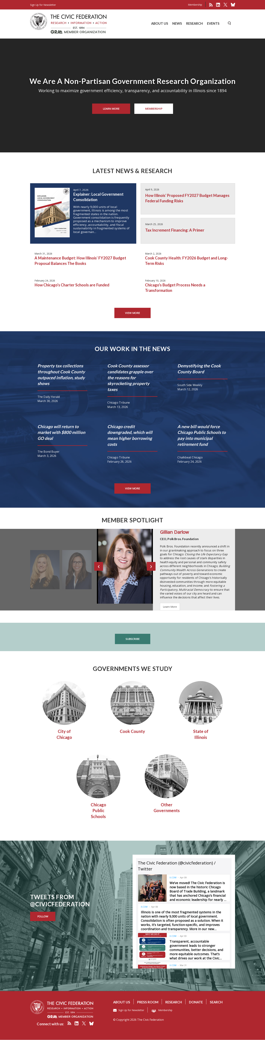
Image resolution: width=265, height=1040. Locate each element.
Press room (147, 1002)
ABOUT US (159, 23)
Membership (195, 4)
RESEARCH (194, 23)
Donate (196, 1002)
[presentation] (98, 566)
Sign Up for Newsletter (131, 1010)
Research (173, 1002)
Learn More (111, 108)
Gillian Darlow (174, 532)
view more (132, 313)
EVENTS (213, 23)
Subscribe (133, 639)
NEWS (177, 23)
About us (121, 1002)
